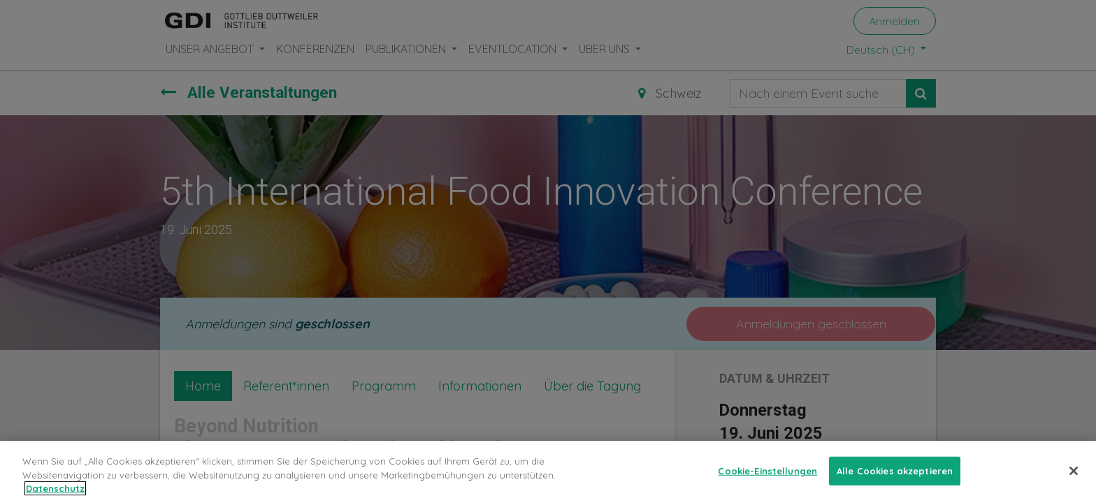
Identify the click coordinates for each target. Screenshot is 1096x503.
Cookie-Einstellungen (767, 487)
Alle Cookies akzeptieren (895, 487)
